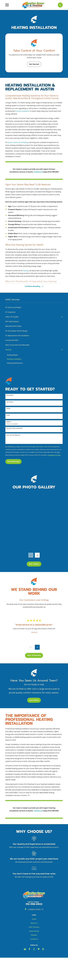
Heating (25, 270)
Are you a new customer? (14, 428)
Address (8, 422)
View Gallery (34, 564)
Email (8, 415)
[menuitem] (34, 307)
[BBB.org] (34, 949)
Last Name (9, 402)
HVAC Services (34, 927)
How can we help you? (13, 435)
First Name (9, 395)
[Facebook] (29, 949)
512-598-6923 (34, 904)
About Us (34, 923)
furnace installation (22, 111)
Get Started (34, 64)
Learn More (34, 700)
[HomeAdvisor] (38, 949)
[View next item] (37, 555)
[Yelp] (43, 949)
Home (34, 919)
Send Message (13, 462)
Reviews (34, 935)
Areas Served (34, 931)
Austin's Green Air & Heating (17, 142)
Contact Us (34, 939)
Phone (8, 409)
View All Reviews (34, 656)
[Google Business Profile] (25, 949)
